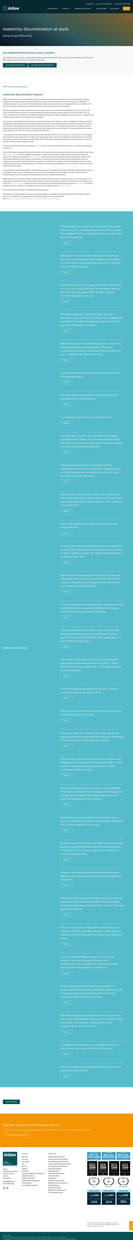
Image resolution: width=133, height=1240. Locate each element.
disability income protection (58, 1183)
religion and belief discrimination (59, 1164)
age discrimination (54, 1188)
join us (24, 1166)
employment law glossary (31, 1181)
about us (67, 8)
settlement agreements (56, 1173)
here (11, 148)
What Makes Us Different (15, 65)
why (23, 1164)
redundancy (52, 1178)
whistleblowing (53, 1185)
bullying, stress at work (56, 1181)
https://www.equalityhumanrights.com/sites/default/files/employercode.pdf (33, 199)
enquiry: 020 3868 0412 (104, 4)
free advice (80, 183)
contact (126, 8)
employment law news (84, 8)
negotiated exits (53, 1171)
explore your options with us (42, 65)
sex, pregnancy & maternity (57, 1166)
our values (25, 1161)
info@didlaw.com (9, 1181)
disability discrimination (56, 1157)
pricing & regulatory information (33, 1173)
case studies (114, 8)
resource (38, 146)
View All (66, 243)
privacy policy (27, 1183)
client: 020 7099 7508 (122, 4)
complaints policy (28, 1176)
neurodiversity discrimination (58, 1161)
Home (5, 87)
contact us (25, 1171)
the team (25, 1159)
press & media (101, 8)
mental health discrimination (58, 1159)
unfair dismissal (53, 1176)
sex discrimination (11, 154)
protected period (36, 157)
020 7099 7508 (8, 1184)
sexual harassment (54, 1169)
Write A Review (11, 1102)
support (24, 1169)
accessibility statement (30, 1185)
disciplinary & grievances (57, 1190)
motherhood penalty (17, 183)
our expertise (53, 8)
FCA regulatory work (55, 1192)
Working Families (65, 186)
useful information (28, 1178)
